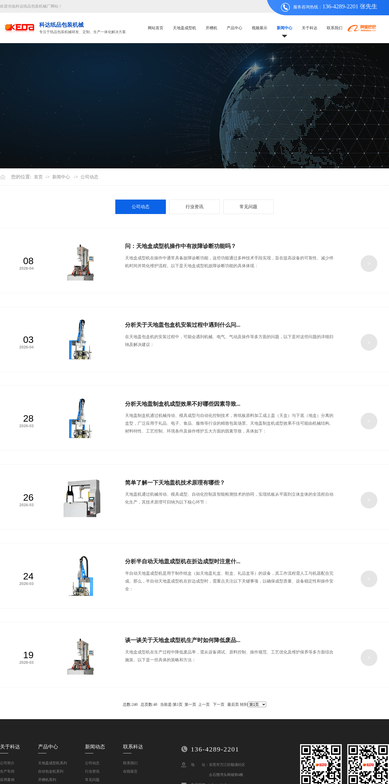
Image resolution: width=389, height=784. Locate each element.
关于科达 (309, 28)
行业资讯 (194, 206)
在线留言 (130, 771)
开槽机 (211, 28)
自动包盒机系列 (50, 771)
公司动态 (89, 177)
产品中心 (234, 28)
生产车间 (7, 771)
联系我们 (334, 28)
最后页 (233, 704)
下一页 (219, 704)
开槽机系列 (47, 780)
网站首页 (155, 28)
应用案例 (7, 780)
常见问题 (248, 206)
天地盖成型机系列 (52, 763)
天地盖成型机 (184, 28)
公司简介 (7, 763)
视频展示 (259, 28)
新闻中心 (284, 28)
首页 (38, 177)
